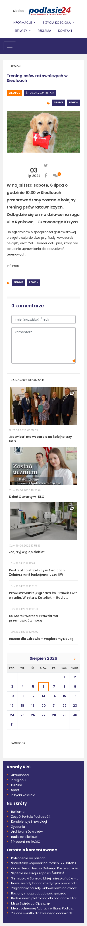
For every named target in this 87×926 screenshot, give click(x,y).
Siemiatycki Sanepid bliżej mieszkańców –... (44, 878)
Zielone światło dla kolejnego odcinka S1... (42, 913)
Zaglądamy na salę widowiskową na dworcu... (45, 888)
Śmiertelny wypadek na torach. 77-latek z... (44, 863)
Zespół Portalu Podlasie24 (31, 816)
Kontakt (65, 30)
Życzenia (18, 826)
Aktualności (20, 775)
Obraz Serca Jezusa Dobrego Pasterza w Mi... (45, 868)
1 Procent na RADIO (25, 841)
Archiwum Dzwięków (27, 831)
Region (74, 102)
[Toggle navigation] (10, 45)
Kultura (16, 785)
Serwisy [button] (21, 30)
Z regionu (18, 780)
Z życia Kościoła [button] (57, 22)
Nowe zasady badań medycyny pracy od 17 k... (45, 883)
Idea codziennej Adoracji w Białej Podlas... (42, 908)
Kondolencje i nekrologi (29, 821)
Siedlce (18, 11)
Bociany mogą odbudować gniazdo (38, 893)
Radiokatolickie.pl (24, 836)
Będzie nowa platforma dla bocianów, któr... (45, 898)
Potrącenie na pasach (28, 858)
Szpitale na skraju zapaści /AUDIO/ (37, 873)
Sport (15, 790)
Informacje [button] (23, 22)
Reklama (44, 30)
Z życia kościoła (23, 795)
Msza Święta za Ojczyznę (30, 903)
